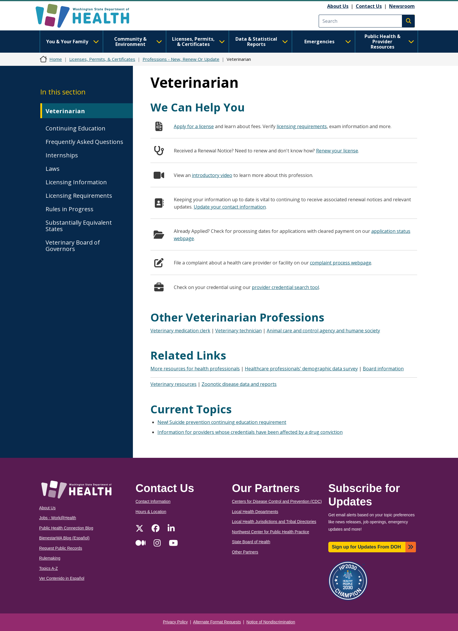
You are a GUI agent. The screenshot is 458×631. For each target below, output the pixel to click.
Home (55, 59)
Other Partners (245, 552)
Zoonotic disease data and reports (239, 384)
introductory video (212, 175)
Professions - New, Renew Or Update (181, 59)
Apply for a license (194, 126)
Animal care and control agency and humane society (323, 330)
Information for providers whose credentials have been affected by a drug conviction (250, 432)
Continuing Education (75, 128)
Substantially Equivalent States (79, 226)
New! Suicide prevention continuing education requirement (221, 422)
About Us (337, 6)
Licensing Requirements (79, 196)
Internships (62, 155)
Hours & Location (151, 512)
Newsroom (402, 6)
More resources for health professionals (195, 368)
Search (408, 21)
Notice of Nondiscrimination (271, 622)
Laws (53, 169)
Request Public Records (60, 548)
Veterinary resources (173, 384)
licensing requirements (302, 126)
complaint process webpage (340, 262)
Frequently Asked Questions (84, 142)
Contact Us (369, 6)
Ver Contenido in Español (61, 578)
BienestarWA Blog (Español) (64, 538)
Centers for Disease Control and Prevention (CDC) (277, 501)
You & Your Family (72, 41)
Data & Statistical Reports (261, 41)
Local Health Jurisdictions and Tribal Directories (274, 522)
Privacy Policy (175, 622)
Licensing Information (76, 182)
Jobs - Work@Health (57, 518)
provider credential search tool (285, 287)
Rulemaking (49, 558)
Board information (383, 368)
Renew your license (337, 150)
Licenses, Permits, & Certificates (198, 41)
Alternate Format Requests (217, 622)
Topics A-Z (48, 568)
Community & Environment (138, 41)
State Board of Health (251, 542)
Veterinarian (65, 111)
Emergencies (327, 41)
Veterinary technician (238, 330)
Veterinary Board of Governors (73, 245)
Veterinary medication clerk (180, 330)
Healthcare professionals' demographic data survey (301, 368)
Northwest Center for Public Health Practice (270, 532)
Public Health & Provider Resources (389, 41)
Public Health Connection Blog (66, 528)
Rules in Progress (69, 209)
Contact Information (153, 501)
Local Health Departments (255, 512)
